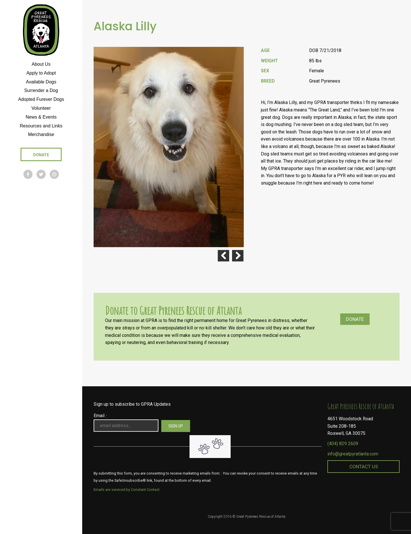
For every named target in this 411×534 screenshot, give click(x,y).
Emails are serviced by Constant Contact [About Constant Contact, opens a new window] (127, 489)
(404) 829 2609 (342, 443)
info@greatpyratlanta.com (352, 454)
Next (237, 255)
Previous (223, 255)
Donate (355, 319)
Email (100, 415)
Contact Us (363, 466)
